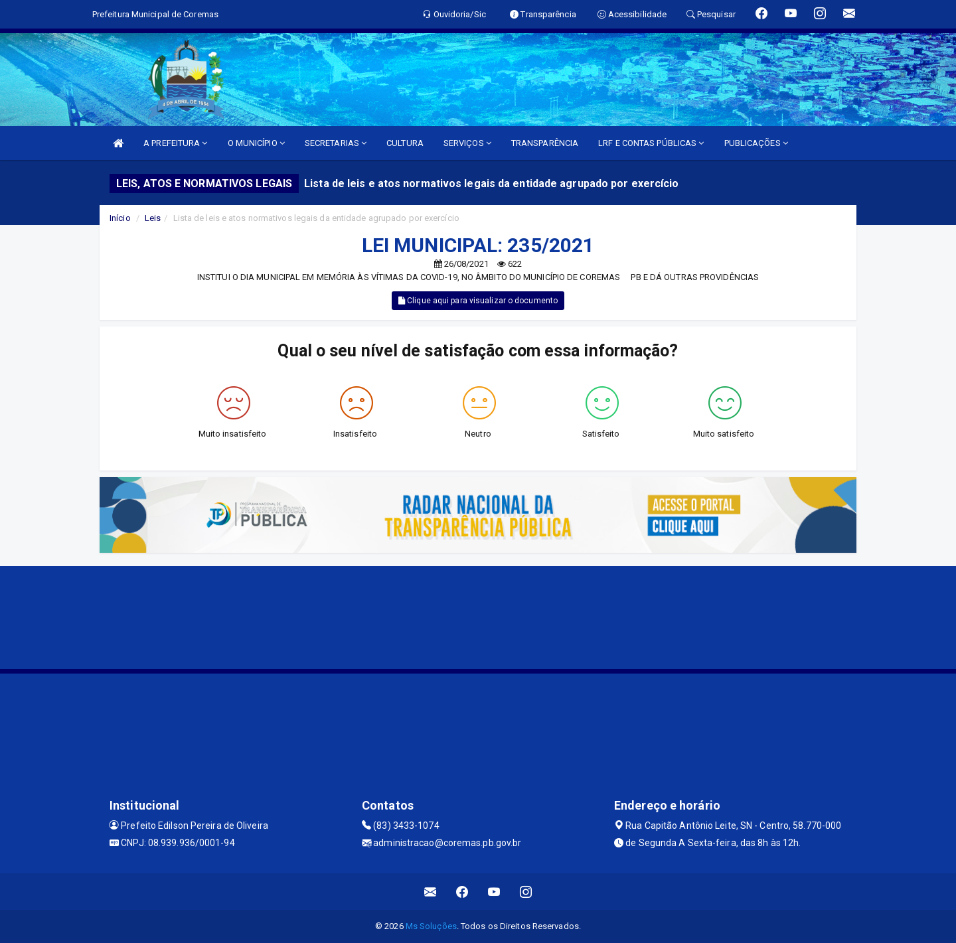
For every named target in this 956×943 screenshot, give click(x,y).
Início (120, 218)
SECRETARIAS (335, 143)
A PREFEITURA (175, 143)
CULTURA (405, 143)
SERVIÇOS (467, 143)
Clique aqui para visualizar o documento (478, 300)
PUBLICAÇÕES (756, 143)
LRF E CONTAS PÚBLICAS (651, 143)
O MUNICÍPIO (256, 143)
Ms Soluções (431, 926)
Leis (153, 218)
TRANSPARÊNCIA (544, 143)
